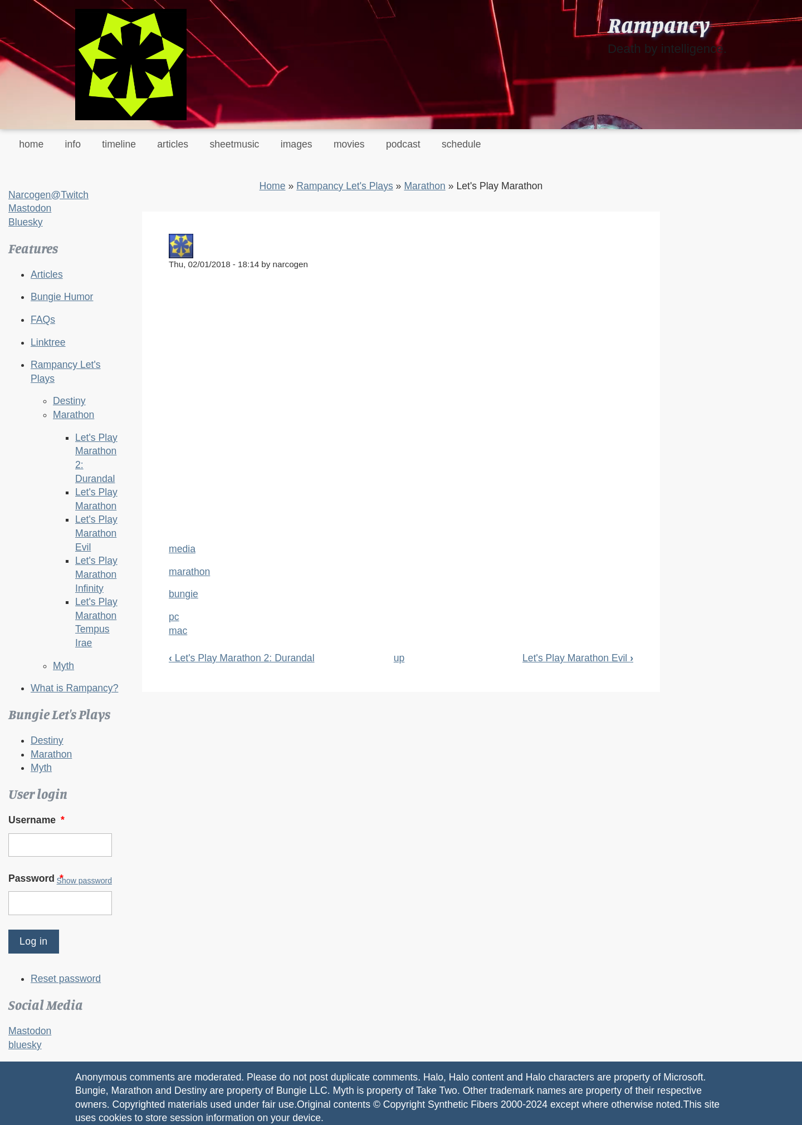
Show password (84, 880)
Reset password (66, 978)
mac (178, 630)
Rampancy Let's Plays (344, 185)
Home (273, 185)
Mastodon (29, 208)
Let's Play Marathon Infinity (96, 574)
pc (174, 616)
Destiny (69, 400)
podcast (403, 144)
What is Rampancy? (74, 688)
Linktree (48, 342)
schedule (461, 144)
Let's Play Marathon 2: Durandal (242, 658)
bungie (183, 594)
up (399, 658)
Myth (63, 665)
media (182, 548)
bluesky (25, 1044)
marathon (189, 571)
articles (172, 144)
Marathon (73, 414)
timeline (119, 144)
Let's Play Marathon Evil (96, 533)
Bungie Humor (62, 296)
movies (349, 144)
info (73, 144)
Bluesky (25, 222)
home (31, 144)
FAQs (43, 319)
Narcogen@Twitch (48, 194)
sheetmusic (234, 144)
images (296, 144)
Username (37, 820)
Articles (47, 274)
